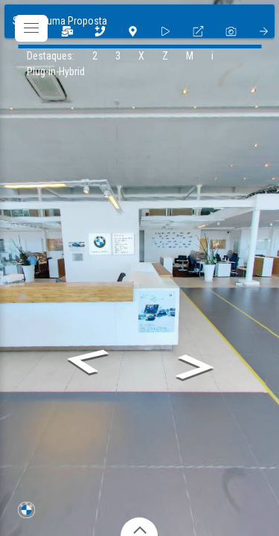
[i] (212, 56)
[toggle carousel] (139, 525)
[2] (99, 31)
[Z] (165, 56)
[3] (67, 31)
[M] (189, 56)
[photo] (230, 31)
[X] (141, 56)
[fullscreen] (198, 31)
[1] (132, 31)
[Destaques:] (50, 56)
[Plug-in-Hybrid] (56, 72)
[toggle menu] (31, 28)
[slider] (165, 31)
